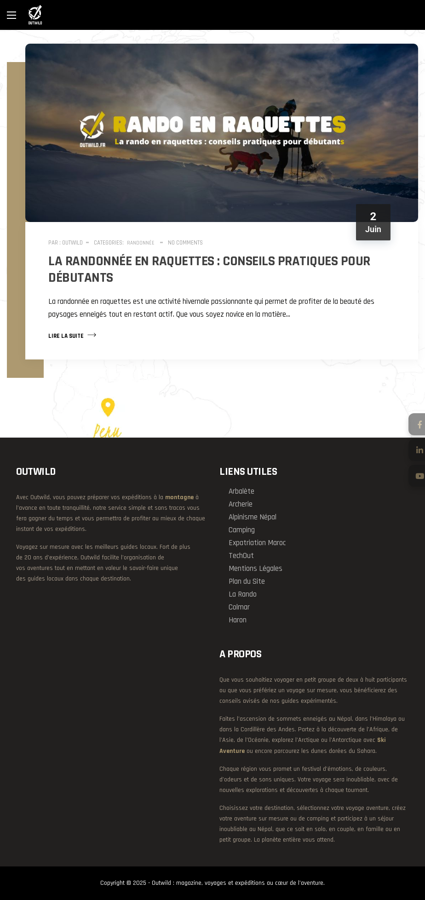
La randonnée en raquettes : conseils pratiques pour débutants (209, 269)
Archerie (241, 504)
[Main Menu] (11, 15)
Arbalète (241, 491)
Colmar (239, 607)
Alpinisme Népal (252, 517)
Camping (242, 530)
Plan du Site (247, 581)
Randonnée (141, 243)
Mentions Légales (255, 569)
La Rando (243, 594)
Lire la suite (72, 335)
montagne (179, 497)
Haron (238, 620)
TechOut (241, 556)
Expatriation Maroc (257, 543)
